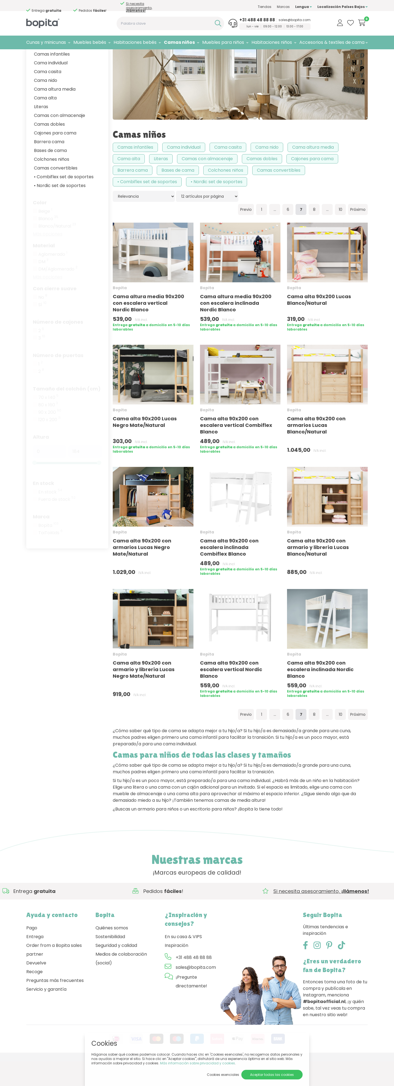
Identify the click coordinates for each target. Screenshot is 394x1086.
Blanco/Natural (57, 250)
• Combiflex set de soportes (64, 201)
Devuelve (36, 987)
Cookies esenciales (223, 1074)
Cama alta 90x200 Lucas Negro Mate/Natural (145, 446)
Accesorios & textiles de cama (331, 42)
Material (44, 269)
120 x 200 (49, 444)
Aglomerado (52, 278)
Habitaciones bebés (135, 42)
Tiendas (264, 6)
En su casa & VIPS (183, 961)
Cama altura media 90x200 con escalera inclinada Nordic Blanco (235, 327)
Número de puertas (58, 379)
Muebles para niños (223, 42)
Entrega (35, 961)
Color (40, 226)
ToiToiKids (50, 557)
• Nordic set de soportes (60, 210)
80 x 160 (48, 429)
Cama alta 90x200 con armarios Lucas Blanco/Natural (316, 449)
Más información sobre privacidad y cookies (197, 1063)
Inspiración (176, 970)
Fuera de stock (57, 524)
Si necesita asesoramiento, (139, 7)
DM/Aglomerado (57, 293)
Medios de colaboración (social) (121, 982)
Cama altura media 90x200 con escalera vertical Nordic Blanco (148, 327)
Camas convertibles (55, 192)
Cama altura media (55, 113)
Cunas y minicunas (46, 42)
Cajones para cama (55, 157)
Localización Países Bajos (342, 6)
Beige (45, 236)
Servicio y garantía (46, 1013)
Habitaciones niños (271, 42)
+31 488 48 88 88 (257, 20)
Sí (42, 329)
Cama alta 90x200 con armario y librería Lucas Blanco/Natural (318, 572)
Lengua (303, 6)
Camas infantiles (52, 78)
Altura (41, 461)
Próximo (358, 234)
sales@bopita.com (295, 20)
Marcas (283, 6)
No (42, 321)
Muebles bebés (89, 42)
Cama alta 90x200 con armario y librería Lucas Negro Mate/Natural (144, 694)
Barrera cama (49, 166)
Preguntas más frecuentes (55, 1005)
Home (31, 56)
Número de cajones (58, 346)
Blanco (48, 243)
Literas (41, 131)
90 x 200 (49, 436)
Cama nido (45, 105)
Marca (41, 541)
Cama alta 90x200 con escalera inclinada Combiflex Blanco (229, 572)
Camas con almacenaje (59, 140)
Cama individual (51, 87)
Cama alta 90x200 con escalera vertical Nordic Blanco (231, 694)
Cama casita (47, 96)
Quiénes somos (111, 952)
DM (43, 286)
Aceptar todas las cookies (272, 1074)
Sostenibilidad (110, 961)
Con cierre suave (55, 312)
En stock (43, 507)
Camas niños (179, 42)
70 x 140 (48, 422)
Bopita (48, 550)
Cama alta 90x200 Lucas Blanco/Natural (319, 324)
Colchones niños (51, 183)
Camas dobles (49, 148)
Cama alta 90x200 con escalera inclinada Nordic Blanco (320, 694)
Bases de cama (50, 175)
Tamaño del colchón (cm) (67, 413)
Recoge (34, 996)
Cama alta (45, 122)
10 (340, 234)
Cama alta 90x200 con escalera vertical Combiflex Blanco (236, 449)
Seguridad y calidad (116, 970)
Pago (31, 952)
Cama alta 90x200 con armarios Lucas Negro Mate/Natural (142, 572)
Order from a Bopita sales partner (54, 974)
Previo (246, 234)
